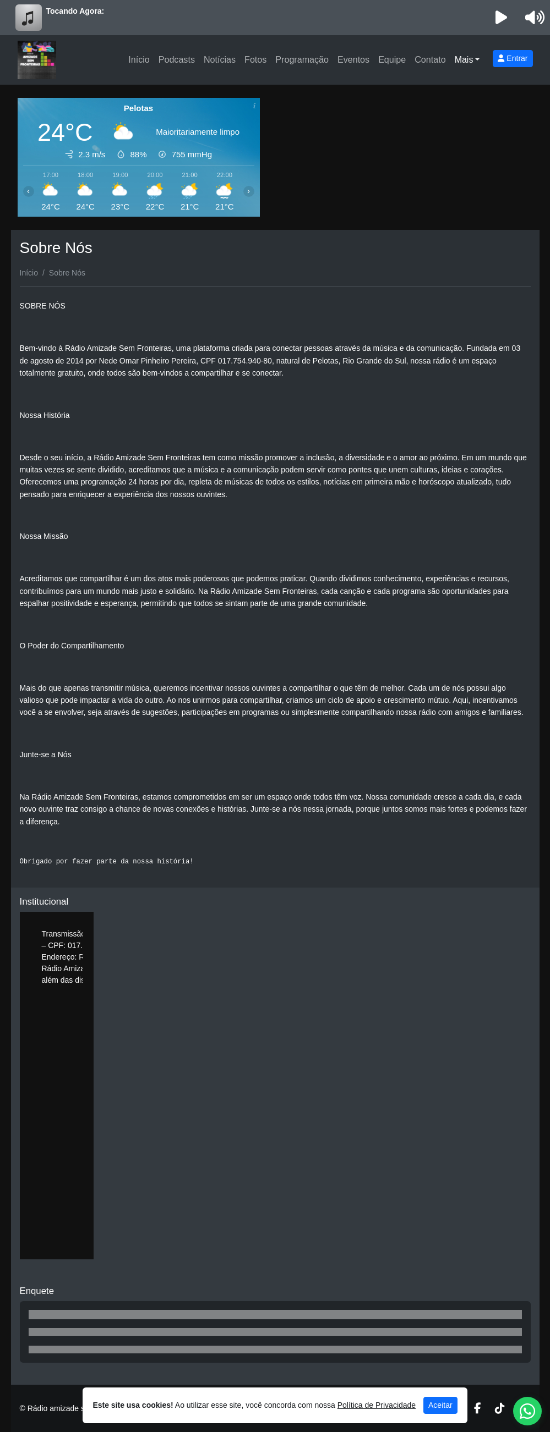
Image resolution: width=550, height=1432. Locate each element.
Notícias (220, 59)
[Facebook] (477, 1408)
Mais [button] (464, 59)
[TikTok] (500, 1408)
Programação (302, 59)
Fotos (255, 59)
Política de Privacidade (376, 1405)
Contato (430, 59)
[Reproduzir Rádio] (501, 17)
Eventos (353, 59)
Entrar (512, 58)
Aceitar (440, 1405)
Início (138, 59)
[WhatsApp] (527, 1411)
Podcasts (177, 59)
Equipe (392, 59)
